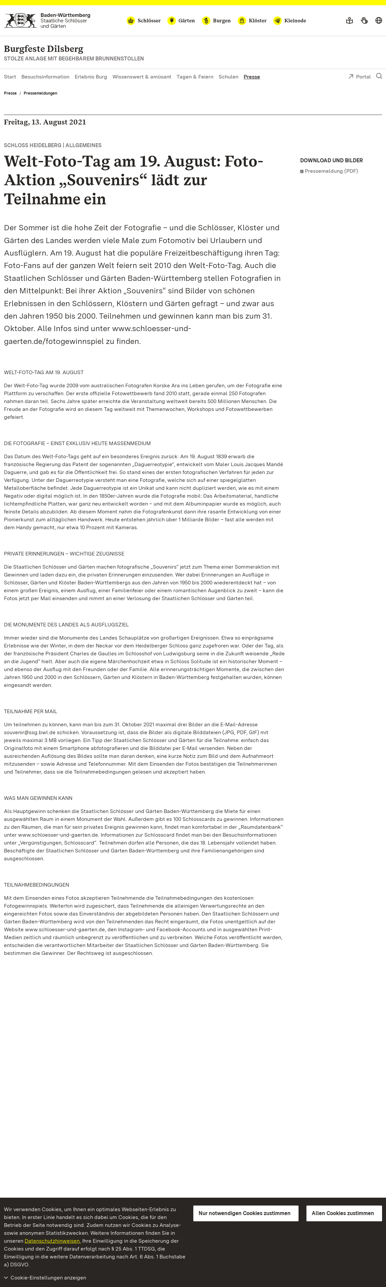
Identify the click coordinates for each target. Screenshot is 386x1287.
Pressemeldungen (40, 93)
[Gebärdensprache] (364, 20)
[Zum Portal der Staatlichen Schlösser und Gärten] (47, 20)
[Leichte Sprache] (349, 20)
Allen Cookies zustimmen (343, 1213)
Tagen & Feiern (195, 77)
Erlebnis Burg (91, 77)
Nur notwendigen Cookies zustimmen (245, 1213)
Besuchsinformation (45, 77)
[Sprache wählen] (379, 20)
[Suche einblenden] (379, 76)
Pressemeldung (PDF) (331, 171)
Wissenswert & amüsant (141, 77)
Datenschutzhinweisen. (53, 1241)
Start (10, 77)
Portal (359, 77)
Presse (252, 77)
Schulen (228, 77)
